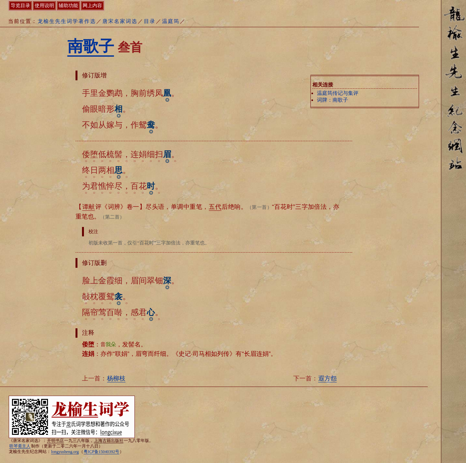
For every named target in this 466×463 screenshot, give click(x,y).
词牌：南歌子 (332, 100)
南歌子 (90, 46)
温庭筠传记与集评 (337, 93)
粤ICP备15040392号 (101, 451)
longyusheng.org (65, 451)
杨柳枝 (116, 378)
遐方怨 (327, 378)
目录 (150, 21)
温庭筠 (171, 21)
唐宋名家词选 (119, 21)
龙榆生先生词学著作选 (67, 21)
